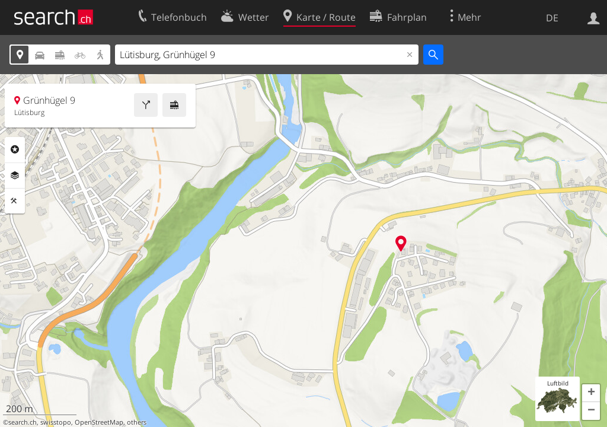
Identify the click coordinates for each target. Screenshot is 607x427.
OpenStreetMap (99, 422)
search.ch (22, 422)
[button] (591, 393)
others (136, 422)
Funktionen (15, 201)
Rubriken (15, 149)
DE (552, 17)
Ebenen (15, 175)
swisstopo (55, 422)
